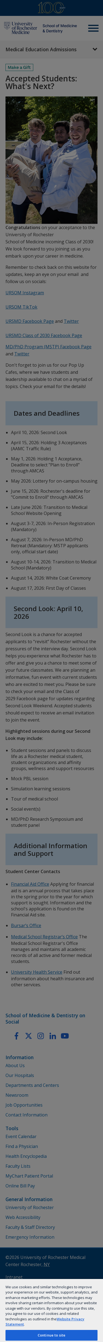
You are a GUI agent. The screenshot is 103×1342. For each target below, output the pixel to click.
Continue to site (51, 1335)
